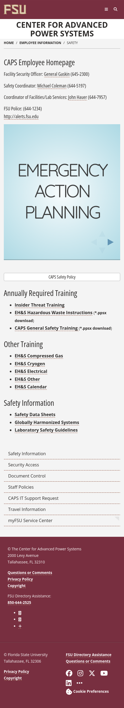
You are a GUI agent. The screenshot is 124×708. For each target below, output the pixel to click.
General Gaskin (57, 74)
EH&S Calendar (31, 387)
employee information (40, 42)
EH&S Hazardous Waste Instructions (53, 313)
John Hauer (77, 97)
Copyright (17, 585)
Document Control (27, 476)
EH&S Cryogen (30, 364)
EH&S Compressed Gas (39, 356)
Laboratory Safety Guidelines (46, 430)
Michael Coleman (51, 85)
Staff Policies (21, 487)
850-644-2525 (19, 602)
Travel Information (27, 509)
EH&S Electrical (31, 371)
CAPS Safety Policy (61, 277)
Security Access (23, 465)
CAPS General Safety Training (47, 328)
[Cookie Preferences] (87, 691)
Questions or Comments (30, 572)
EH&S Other (27, 379)
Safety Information (27, 454)
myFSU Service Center (30, 520)
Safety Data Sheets (35, 414)
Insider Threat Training (39, 305)
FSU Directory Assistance (88, 654)
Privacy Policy (20, 579)
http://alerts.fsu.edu (21, 116)
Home (9, 42)
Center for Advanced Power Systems (62, 29)
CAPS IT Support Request (33, 498)
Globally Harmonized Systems (47, 422)
